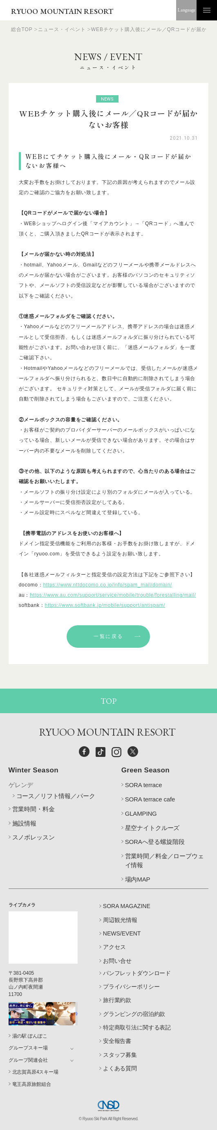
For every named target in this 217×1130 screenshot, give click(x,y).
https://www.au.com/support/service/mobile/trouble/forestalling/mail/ (113, 595)
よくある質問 (120, 1068)
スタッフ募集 (120, 1055)
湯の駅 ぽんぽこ (29, 1036)
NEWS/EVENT (122, 933)
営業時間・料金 (33, 809)
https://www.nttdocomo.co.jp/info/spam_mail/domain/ (107, 585)
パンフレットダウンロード (137, 973)
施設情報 (24, 823)
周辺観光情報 (120, 920)
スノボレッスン (33, 837)
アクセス (114, 947)
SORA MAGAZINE (126, 906)
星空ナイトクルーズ (152, 827)
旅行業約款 (117, 1000)
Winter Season (33, 770)
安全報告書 (117, 1041)
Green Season (145, 770)
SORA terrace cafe (150, 799)
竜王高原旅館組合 (31, 1084)
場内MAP (137, 879)
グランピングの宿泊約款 (134, 1014)
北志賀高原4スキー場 (35, 1072)
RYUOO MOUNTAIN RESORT (62, 11)
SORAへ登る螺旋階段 (155, 841)
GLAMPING (141, 813)
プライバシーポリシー (131, 986)
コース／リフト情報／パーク (55, 795)
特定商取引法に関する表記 (137, 1027)
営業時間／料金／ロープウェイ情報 (164, 860)
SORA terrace (143, 784)
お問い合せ (117, 961)
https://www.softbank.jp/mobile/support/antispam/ (105, 605)
